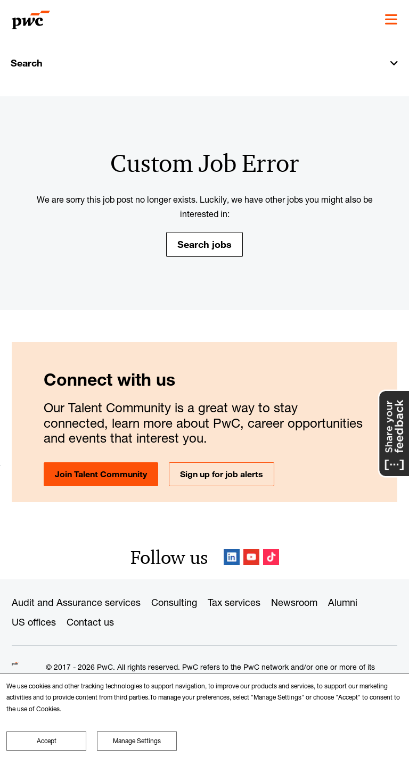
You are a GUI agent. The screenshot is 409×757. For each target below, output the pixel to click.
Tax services (234, 602)
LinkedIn (232, 557)
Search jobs (204, 244)
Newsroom (294, 602)
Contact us (90, 622)
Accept (46, 741)
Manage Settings (137, 741)
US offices (34, 622)
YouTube (251, 557)
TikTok (271, 557)
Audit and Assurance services (76, 602)
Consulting (174, 602)
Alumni (342, 602)
